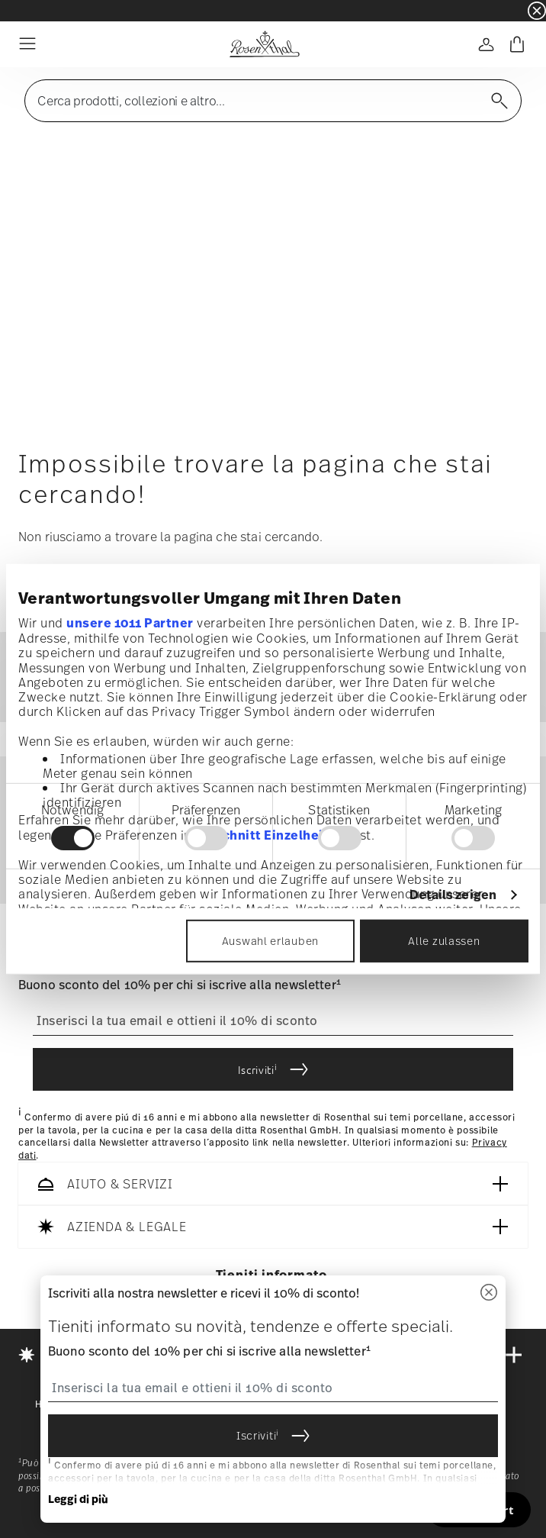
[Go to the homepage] (264, 44)
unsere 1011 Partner (130, 622)
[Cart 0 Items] (517, 44)
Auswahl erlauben (270, 940)
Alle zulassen (444, 940)
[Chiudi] (489, 1293)
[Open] (486, 44)
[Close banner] (537, 11)
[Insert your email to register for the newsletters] (273, 1021)
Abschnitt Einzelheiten (271, 834)
